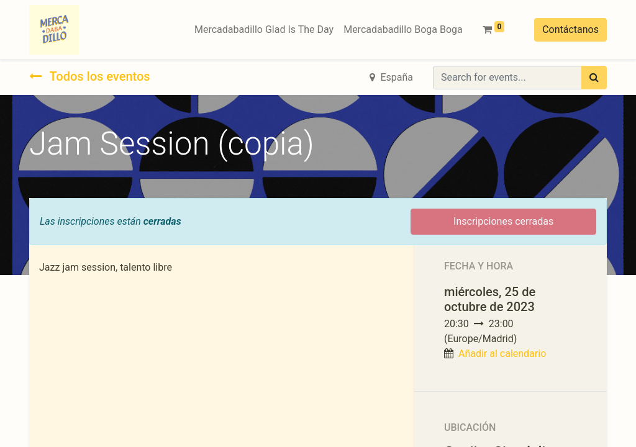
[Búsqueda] (594, 77)
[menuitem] (263, 29)
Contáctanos (570, 29)
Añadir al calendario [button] (502, 353)
